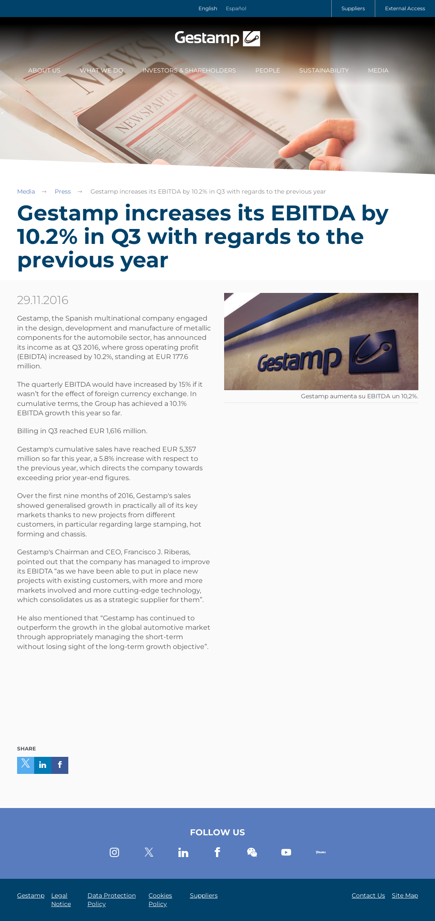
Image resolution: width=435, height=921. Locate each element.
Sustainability (324, 70)
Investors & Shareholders (189, 70)
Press (63, 191)
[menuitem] (44, 71)
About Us (44, 70)
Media (378, 70)
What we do (101, 70)
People (267, 70)
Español (236, 8)
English (208, 8)
